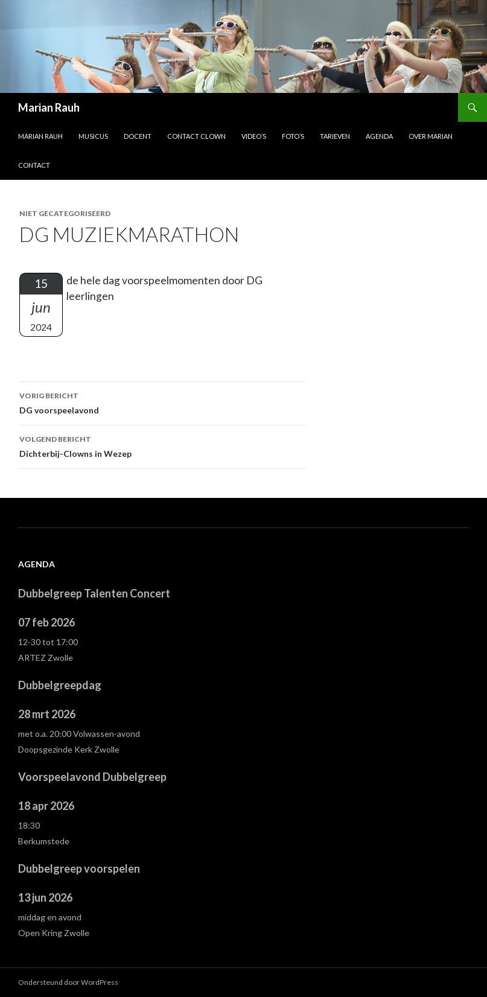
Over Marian (431, 136)
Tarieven (335, 136)
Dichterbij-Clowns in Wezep (162, 445)
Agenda (379, 136)
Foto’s (293, 136)
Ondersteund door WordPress (68, 982)
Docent (137, 136)
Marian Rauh (49, 107)
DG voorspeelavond (162, 402)
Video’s (253, 136)
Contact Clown (196, 136)
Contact (34, 165)
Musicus (93, 136)
